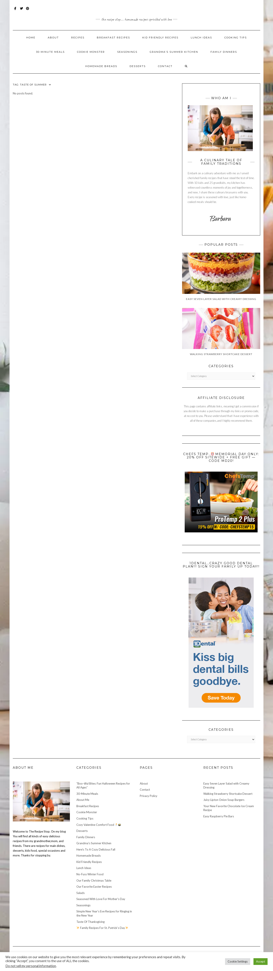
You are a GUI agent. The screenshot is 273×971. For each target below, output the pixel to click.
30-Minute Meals (50, 51)
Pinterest (27, 10)
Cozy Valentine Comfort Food (98, 824)
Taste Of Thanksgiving (90, 921)
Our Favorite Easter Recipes (94, 886)
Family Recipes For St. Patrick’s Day (102, 928)
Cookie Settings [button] (238, 961)
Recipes (77, 37)
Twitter (21, 10)
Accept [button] (260, 961)
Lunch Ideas (201, 37)
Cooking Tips (235, 37)
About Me (82, 799)
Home (30, 37)
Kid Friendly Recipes (160, 37)
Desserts (138, 66)
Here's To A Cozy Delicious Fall (95, 849)
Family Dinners (224, 51)
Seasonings (127, 51)
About (53, 37)
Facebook (15, 10)
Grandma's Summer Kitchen (93, 843)
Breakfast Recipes (113, 37)
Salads (80, 893)
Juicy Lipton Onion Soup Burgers (223, 799)
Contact (165, 66)
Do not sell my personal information (30, 966)
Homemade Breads (101, 66)
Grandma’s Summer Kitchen (174, 51)
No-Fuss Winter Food (90, 874)
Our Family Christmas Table (93, 880)
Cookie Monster (91, 51)
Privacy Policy (148, 796)
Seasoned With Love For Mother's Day (100, 899)
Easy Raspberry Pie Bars (218, 816)
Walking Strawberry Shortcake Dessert (227, 793)
